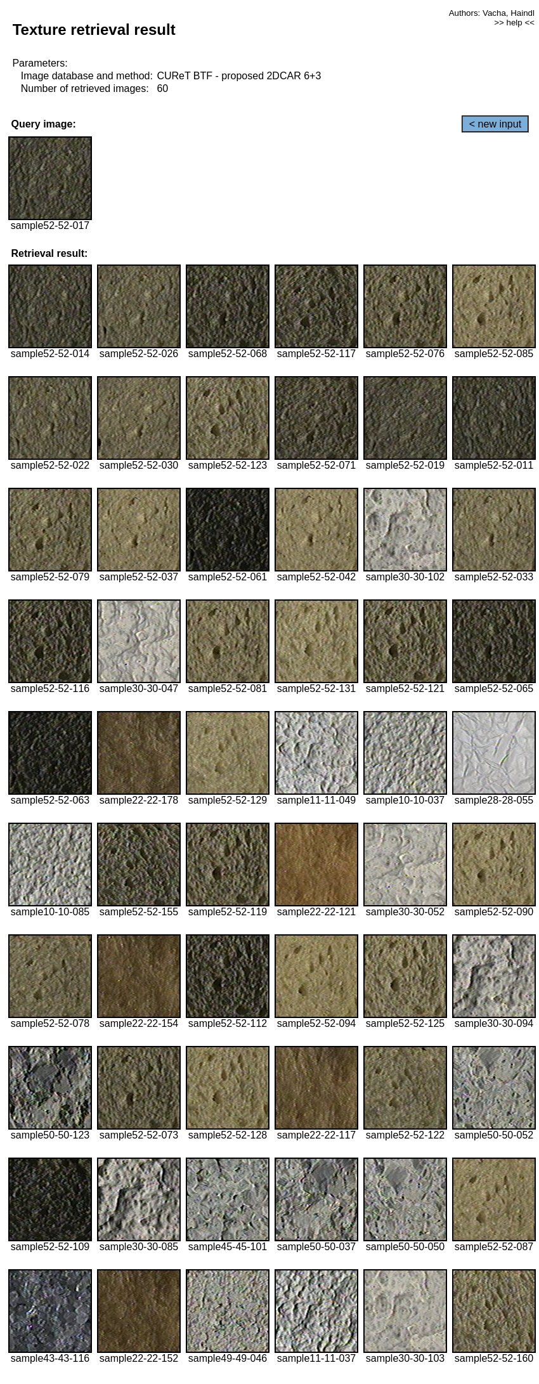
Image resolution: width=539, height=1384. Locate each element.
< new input (495, 124)
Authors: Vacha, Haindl (492, 13)
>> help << (514, 22)
